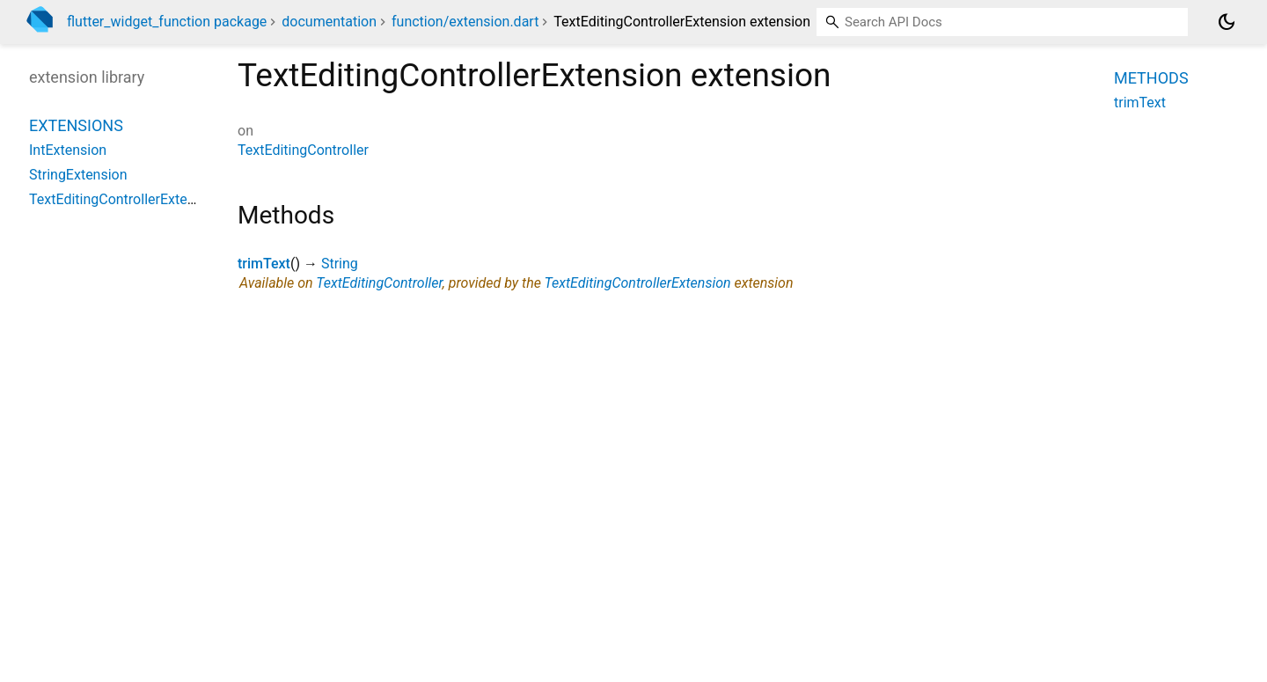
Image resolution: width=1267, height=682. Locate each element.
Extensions (76, 125)
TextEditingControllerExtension (638, 283)
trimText (264, 263)
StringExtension (78, 174)
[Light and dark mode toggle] (1226, 22)
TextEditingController (303, 150)
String (339, 263)
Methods (1151, 78)
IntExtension (67, 150)
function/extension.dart (465, 21)
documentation (329, 21)
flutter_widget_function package (167, 21)
